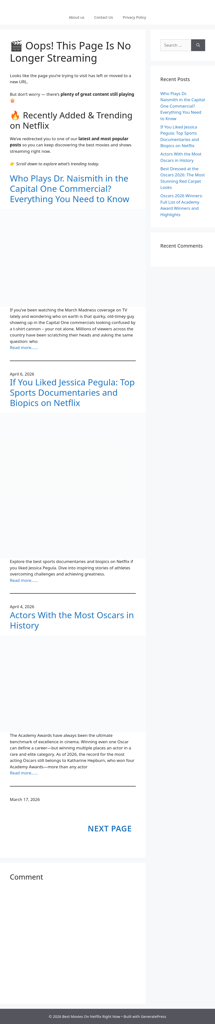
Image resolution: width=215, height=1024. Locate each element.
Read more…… (24, 347)
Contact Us (103, 17)
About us (76, 17)
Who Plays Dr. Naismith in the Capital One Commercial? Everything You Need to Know (69, 188)
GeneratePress (153, 1016)
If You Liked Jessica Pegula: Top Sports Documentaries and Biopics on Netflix (72, 392)
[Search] (198, 45)
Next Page (110, 828)
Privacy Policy (134, 17)
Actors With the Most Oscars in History (72, 620)
